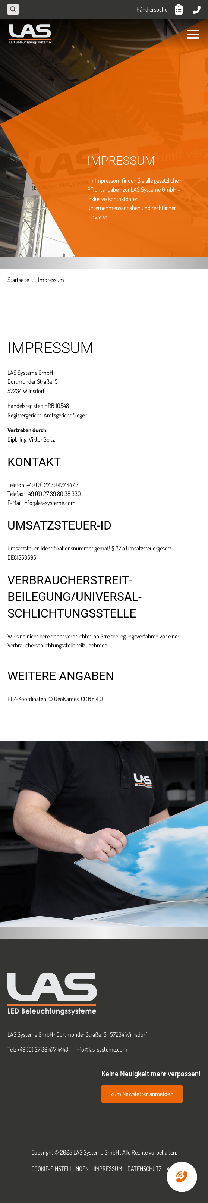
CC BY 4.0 (92, 699)
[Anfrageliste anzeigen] (180, 9)
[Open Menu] (193, 34)
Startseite (18, 279)
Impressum (108, 1168)
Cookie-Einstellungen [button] (60, 1168)
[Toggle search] (13, 9)
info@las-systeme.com (101, 1049)
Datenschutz (144, 1168)
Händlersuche (151, 9)
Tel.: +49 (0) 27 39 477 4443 (37, 1049)
